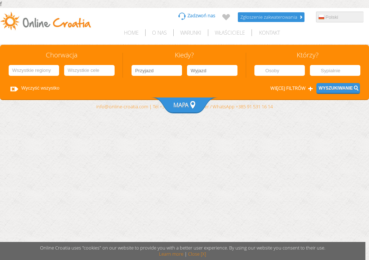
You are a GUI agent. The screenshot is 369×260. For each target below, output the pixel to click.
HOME (131, 32)
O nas (159, 32)
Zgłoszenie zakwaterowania (268, 17)
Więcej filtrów (288, 88)
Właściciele (230, 32)
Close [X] (197, 254)
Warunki (190, 32)
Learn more (171, 254)
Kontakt (269, 32)
